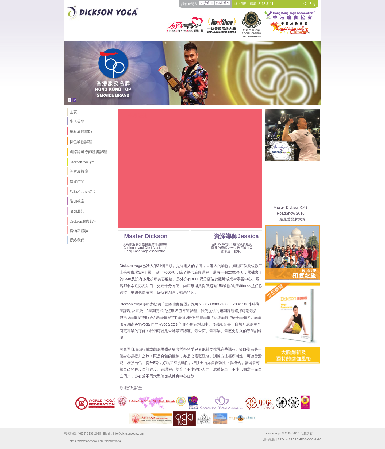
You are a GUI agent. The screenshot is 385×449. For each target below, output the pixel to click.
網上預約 (240, 4)
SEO (281, 439)
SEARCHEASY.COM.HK (304, 439)
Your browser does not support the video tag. (190, 172)
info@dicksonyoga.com (128, 433)
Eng (312, 4)
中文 (304, 4)
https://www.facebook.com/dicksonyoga (95, 440)
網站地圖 (269, 439)
